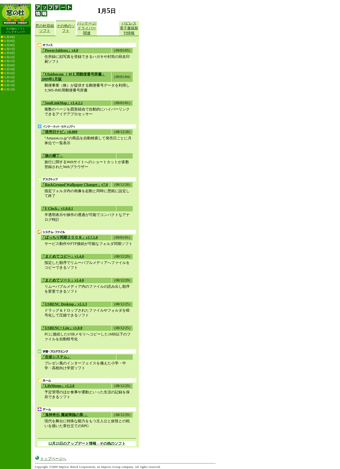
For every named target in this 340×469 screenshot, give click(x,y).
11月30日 (9, 37)
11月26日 (9, 53)
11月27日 (9, 49)
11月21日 (9, 61)
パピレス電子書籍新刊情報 (129, 28)
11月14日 (9, 81)
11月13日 (9, 85)
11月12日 (9, 89)
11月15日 (9, 77)
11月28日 (9, 45)
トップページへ (50, 455)
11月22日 (9, 57)
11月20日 (9, 65)
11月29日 (9, 41)
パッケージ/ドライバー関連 (87, 28)
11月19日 (9, 69)
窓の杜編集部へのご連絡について (57, 467)
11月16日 (9, 73)
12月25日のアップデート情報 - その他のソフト (86, 443)
